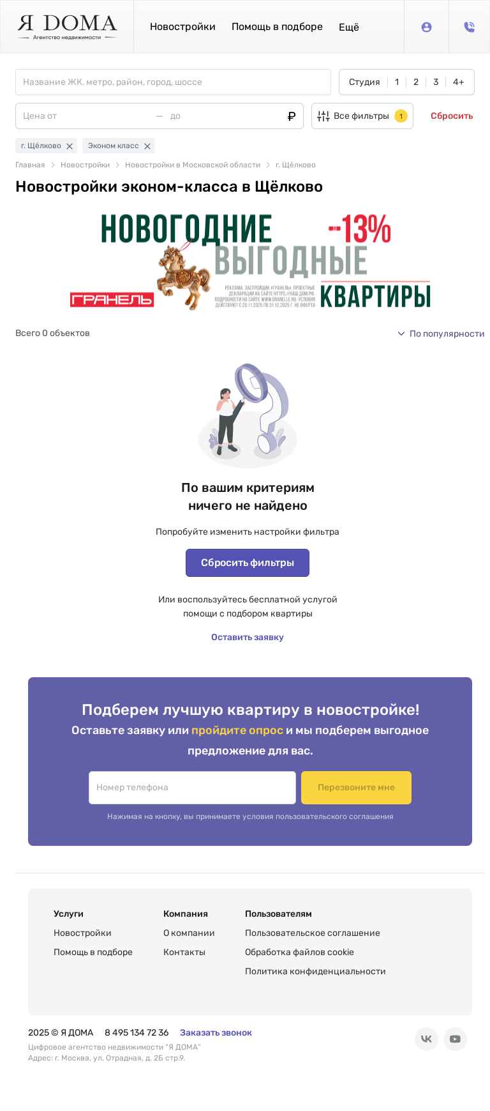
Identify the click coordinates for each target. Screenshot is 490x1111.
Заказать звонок (216, 1032)
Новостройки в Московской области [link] (192, 165)
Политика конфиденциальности (315, 971)
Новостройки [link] (85, 165)
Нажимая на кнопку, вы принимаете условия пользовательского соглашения (250, 816)
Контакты (184, 952)
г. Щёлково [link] (296, 165)
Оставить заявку (247, 637)
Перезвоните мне (356, 787)
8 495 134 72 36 (136, 1032)
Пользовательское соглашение (312, 933)
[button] (349, 27)
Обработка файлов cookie (299, 952)
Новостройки (183, 26)
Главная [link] (30, 165)
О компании (189, 933)
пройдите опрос (238, 730)
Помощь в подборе (277, 26)
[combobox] (176, 82)
